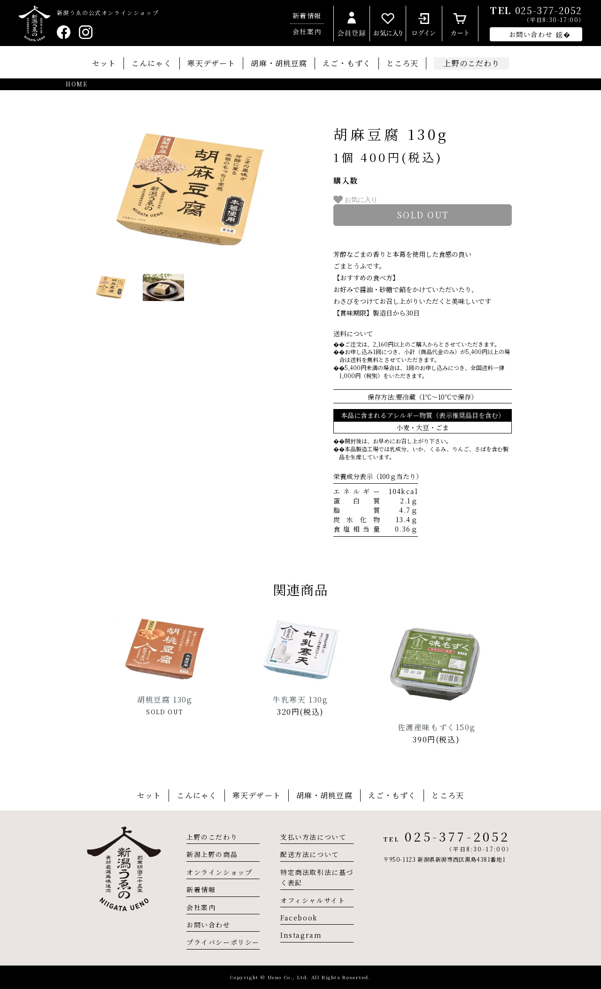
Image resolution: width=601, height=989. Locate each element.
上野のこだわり (212, 837)
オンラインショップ (219, 872)
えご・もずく (347, 63)
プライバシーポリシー (223, 942)
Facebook (299, 917)
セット (104, 63)
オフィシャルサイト (312, 900)
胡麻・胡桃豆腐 (279, 63)
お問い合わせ (208, 924)
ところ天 (402, 63)
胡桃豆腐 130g (164, 699)
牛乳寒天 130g (300, 699)
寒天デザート (211, 63)
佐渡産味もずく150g (437, 727)
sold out (423, 215)
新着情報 (307, 15)
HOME (76, 84)
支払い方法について (313, 837)
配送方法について (309, 854)
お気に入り (355, 199)
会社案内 (307, 31)
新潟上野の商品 (212, 854)
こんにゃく (151, 63)
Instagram (301, 935)
